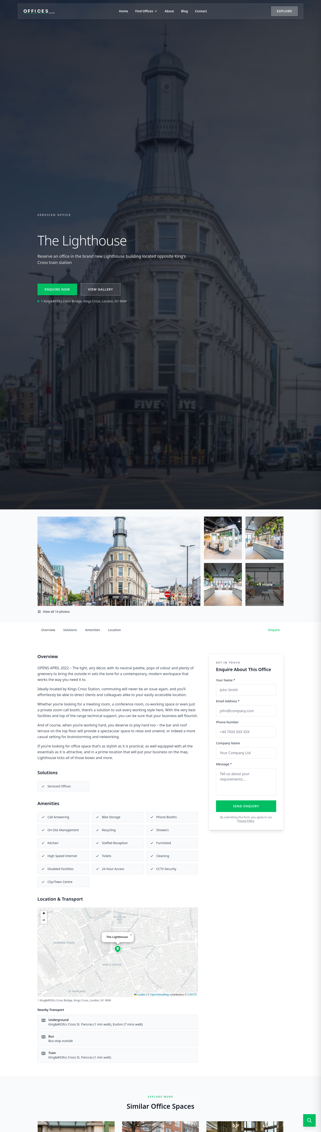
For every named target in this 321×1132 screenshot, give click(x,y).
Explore (284, 11)
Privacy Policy (245, 821)
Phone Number (227, 722)
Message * (224, 764)
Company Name (228, 743)
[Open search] (309, 1120)
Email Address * (227, 701)
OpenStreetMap (159, 994)
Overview (48, 630)
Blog (184, 11)
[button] (117, 948)
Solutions (70, 630)
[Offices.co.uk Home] (39, 11)
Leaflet (139, 994)
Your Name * (225, 680)
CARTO (192, 994)
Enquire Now (57, 289)
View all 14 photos (53, 611)
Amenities (92, 630)
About (169, 11)
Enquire (274, 630)
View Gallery (100, 289)
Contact (201, 11)
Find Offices (146, 11)
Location (114, 630)
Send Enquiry (246, 806)
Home (123, 11)
